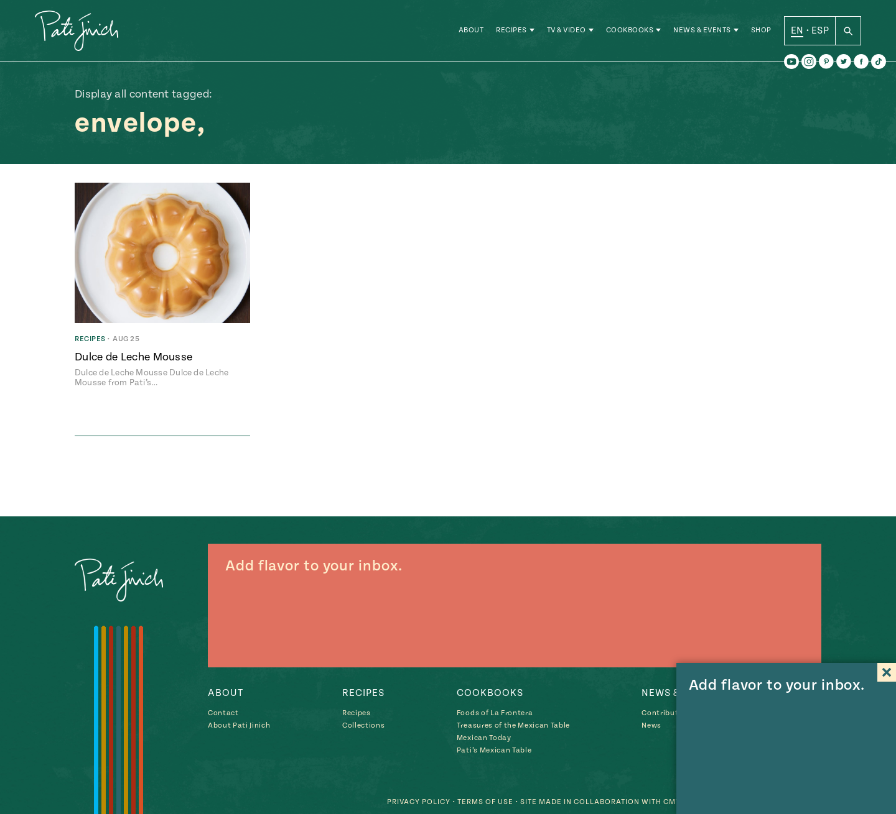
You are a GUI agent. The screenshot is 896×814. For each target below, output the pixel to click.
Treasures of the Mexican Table (513, 725)
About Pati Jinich (239, 725)
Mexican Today (484, 738)
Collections (363, 725)
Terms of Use (485, 802)
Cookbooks (630, 31)
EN (797, 30)
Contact (223, 713)
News (651, 725)
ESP (820, 30)
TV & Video (566, 31)
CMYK (674, 802)
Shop (761, 31)
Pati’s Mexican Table (494, 750)
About (471, 31)
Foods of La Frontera (495, 713)
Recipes (511, 31)
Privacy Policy (418, 802)
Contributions (668, 713)
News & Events (702, 31)
